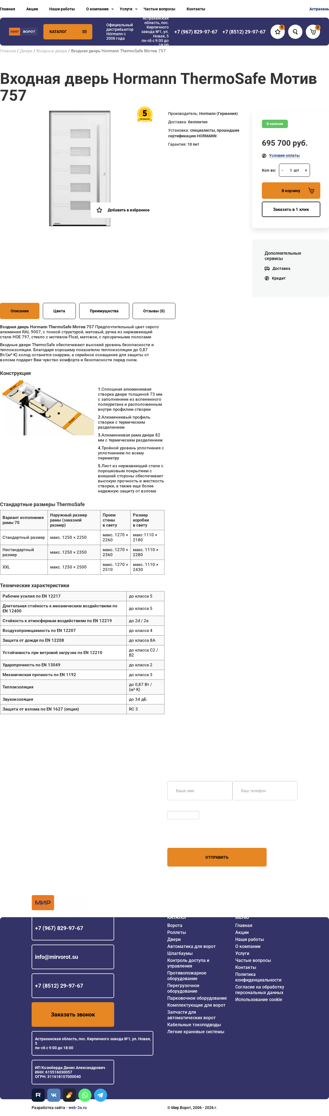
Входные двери (51, 50)
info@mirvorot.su (56, 957)
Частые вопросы (159, 9)
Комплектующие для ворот (196, 1005)
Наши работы (62, 9)
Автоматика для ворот (191, 946)
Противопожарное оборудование (186, 975)
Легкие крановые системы (195, 1031)
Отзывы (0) (154, 311)
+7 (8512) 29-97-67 (59, 985)
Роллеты (176, 932)
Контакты (196, 9)
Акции (32, 9)
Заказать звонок (73, 1014)
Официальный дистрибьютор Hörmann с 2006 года (119, 32)
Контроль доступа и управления (188, 963)
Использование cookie (258, 999)
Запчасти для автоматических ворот (191, 1014)
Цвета (59, 311)
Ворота (174, 925)
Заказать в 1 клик (291, 209)
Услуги (126, 9)
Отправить (217, 857)
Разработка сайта (48, 1107)
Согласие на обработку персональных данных (259, 989)
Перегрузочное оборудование (183, 988)
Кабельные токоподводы (194, 1024)
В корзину (298, 191)
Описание (20, 311)
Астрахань (319, 9)
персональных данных (188, 837)
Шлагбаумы (180, 953)
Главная (7, 9)
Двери (26, 50)
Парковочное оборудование (197, 998)
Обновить (177, 808)
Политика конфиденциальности (258, 977)
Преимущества (104, 311)
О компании (97, 9)
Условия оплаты (284, 155)
